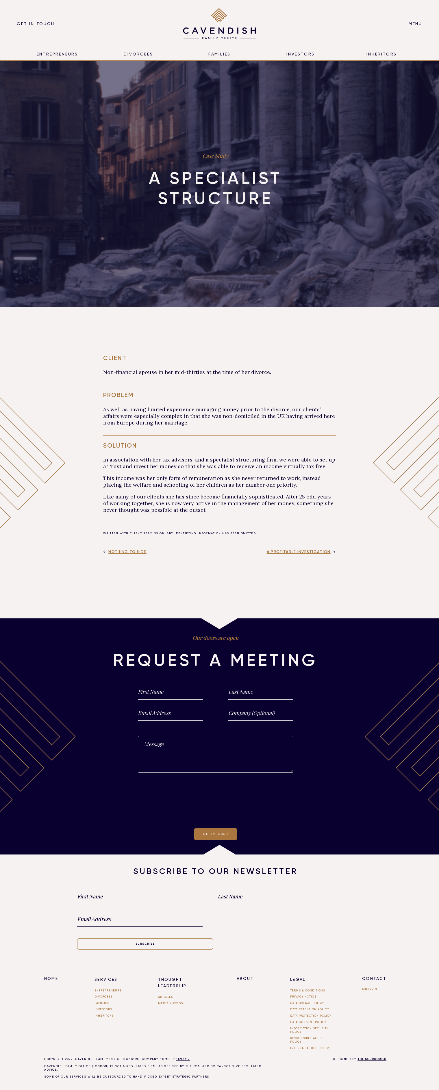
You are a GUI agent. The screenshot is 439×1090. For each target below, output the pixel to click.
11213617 (183, 1059)
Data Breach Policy (307, 1002)
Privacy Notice (303, 996)
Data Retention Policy (309, 1009)
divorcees (138, 54)
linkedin (369, 988)
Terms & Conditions (307, 990)
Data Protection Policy (310, 1015)
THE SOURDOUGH (372, 1059)
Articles (165, 996)
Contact (374, 978)
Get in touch (36, 23)
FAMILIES (102, 1002)
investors (103, 1009)
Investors (300, 54)
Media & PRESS (170, 1003)
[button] (415, 23)
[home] (219, 24)
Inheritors (104, 1015)
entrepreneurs (57, 54)
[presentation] (216, 799)
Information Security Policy (309, 1030)
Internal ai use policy (310, 1048)
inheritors (381, 54)
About (245, 978)
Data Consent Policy (308, 1022)
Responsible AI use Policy (307, 1040)
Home (51, 978)
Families (219, 54)
